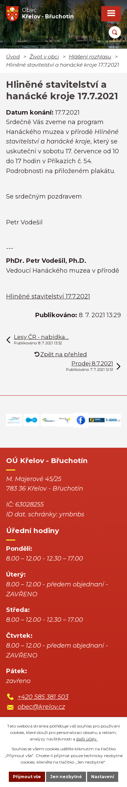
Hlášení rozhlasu (90, 56)
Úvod (13, 56)
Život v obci (44, 56)
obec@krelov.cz (41, 707)
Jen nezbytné (66, 776)
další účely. (87, 738)
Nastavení (102, 776)
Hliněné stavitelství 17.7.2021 (48, 296)
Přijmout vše (27, 776)
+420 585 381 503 (43, 697)
